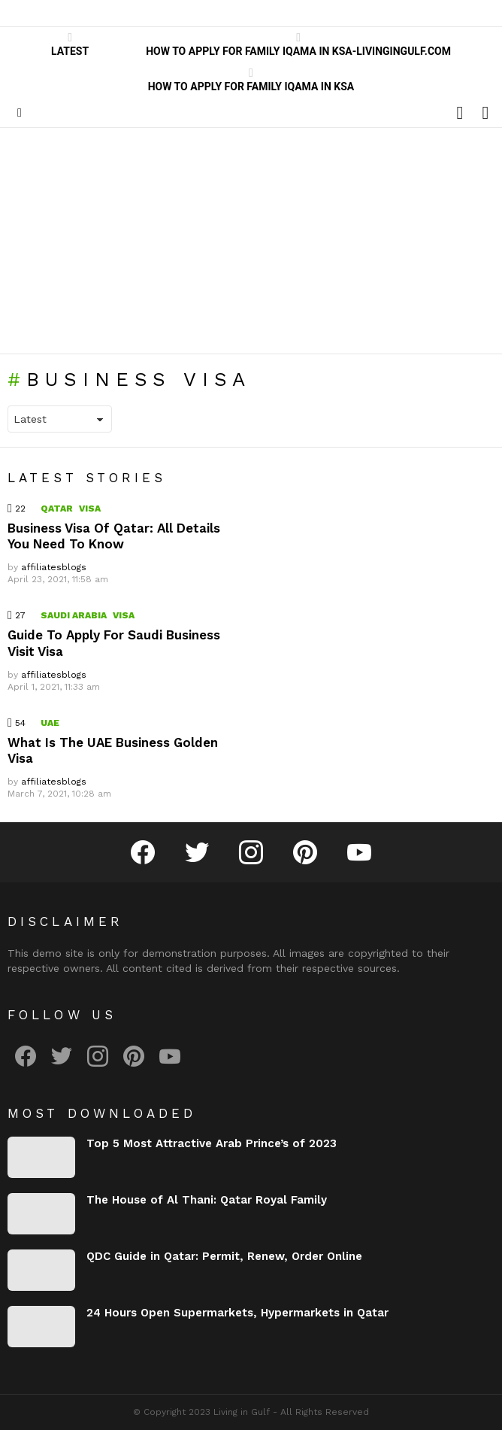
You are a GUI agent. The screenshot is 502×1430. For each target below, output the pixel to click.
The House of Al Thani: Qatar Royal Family (206, 1200)
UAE (50, 723)
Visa (90, 508)
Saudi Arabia (74, 615)
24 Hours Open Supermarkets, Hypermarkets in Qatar (237, 1312)
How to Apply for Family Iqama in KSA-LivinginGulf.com (298, 44)
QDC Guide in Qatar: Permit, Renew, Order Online (224, 1256)
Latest (70, 44)
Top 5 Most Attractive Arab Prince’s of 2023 (211, 1143)
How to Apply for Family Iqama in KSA (251, 80)
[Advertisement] (251, 240)
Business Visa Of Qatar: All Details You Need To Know (114, 536)
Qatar (57, 508)
